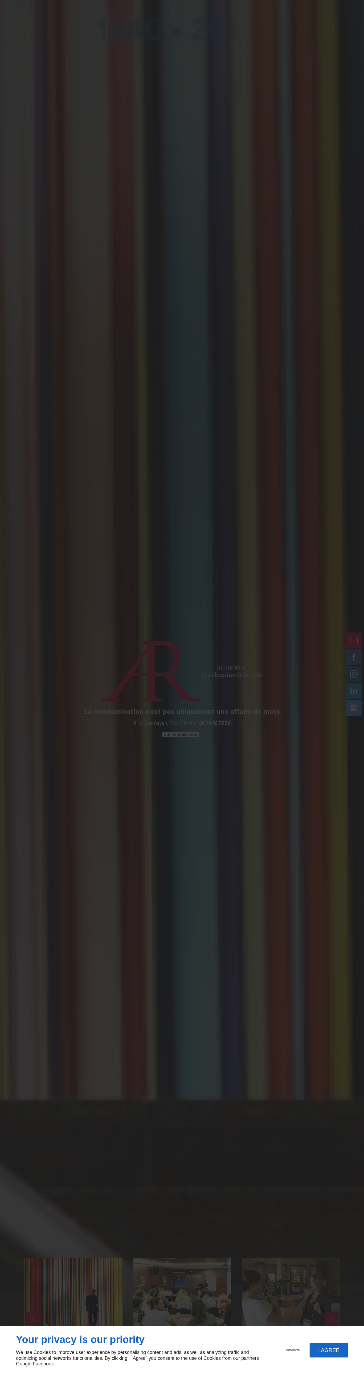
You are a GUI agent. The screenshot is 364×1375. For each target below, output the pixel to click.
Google (23, 1363)
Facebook (43, 1363)
